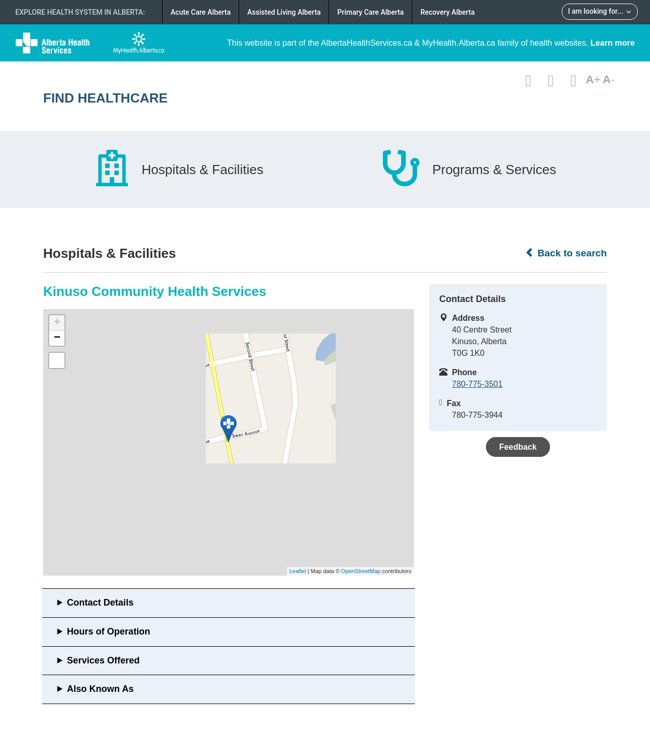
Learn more (613, 43)
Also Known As (100, 689)
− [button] (57, 338)
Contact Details (100, 602)
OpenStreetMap (361, 571)
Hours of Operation (108, 631)
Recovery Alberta (447, 12)
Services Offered (103, 660)
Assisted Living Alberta (284, 12)
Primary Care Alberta (370, 12)
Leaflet (297, 571)
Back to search (566, 252)
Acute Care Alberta (201, 12)
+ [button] (57, 322)
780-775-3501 (477, 384)
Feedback (518, 447)
